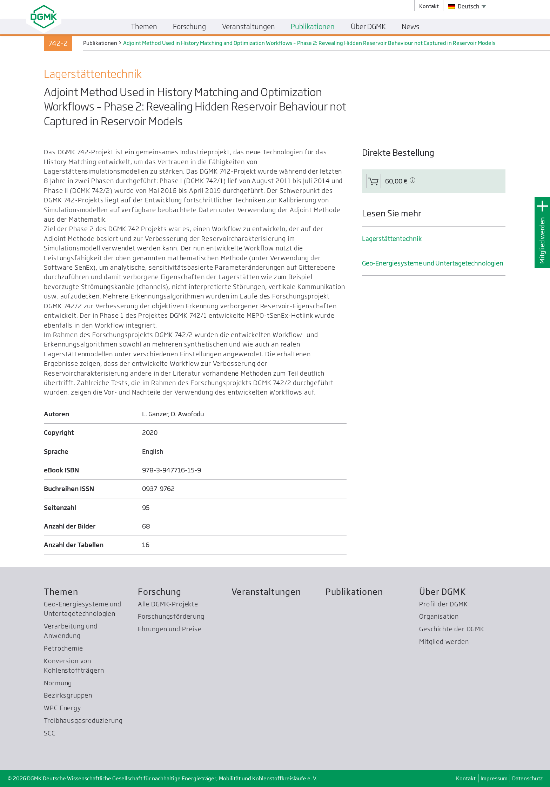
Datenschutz (527, 778)
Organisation (439, 616)
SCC (49, 733)
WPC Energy (62, 708)
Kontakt (466, 778)
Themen (61, 592)
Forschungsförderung (171, 616)
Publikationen (354, 592)
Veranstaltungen (266, 592)
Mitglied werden (542, 240)
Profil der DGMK (443, 604)
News (410, 26)
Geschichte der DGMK (451, 629)
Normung (58, 683)
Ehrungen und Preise (170, 629)
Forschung (159, 592)
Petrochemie (63, 648)
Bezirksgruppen (68, 695)
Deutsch (463, 6)
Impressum (494, 778)
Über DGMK (442, 592)
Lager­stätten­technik (392, 238)
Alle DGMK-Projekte (168, 604)
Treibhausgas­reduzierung (83, 720)
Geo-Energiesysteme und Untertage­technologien (432, 263)
